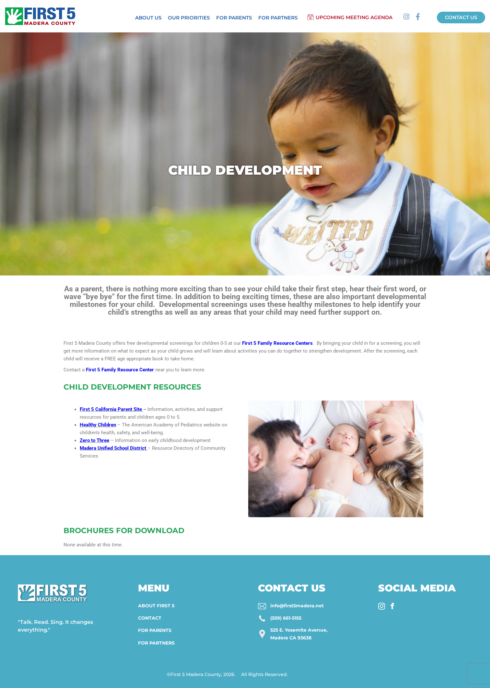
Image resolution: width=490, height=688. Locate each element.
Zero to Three (94, 440)
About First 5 (156, 606)
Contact (149, 618)
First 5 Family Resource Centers (277, 343)
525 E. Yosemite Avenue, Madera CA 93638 (299, 634)
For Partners (278, 18)
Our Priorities (189, 18)
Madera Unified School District (113, 448)
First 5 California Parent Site (111, 409)
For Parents (234, 18)
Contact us (461, 17)
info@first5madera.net (297, 606)
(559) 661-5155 (285, 618)
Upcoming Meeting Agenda (354, 17)
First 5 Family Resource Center (120, 370)
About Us (148, 18)
